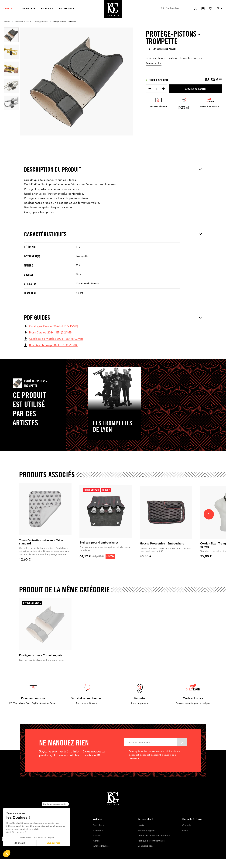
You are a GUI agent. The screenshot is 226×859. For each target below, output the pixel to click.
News (185, 830)
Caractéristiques (113, 234)
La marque (25, 8)
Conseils (186, 825)
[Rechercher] (175, 8)
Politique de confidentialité (151, 840)
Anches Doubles (101, 845)
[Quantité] (156, 89)
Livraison (142, 825)
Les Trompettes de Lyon (112, 426)
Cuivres (97, 835)
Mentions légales (146, 830)
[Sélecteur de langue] (219, 8)
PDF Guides (113, 317)
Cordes (96, 840)
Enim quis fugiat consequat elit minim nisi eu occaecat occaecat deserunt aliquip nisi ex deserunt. (154, 755)
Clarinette (98, 830)
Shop (6, 8)
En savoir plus (153, 63)
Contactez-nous (145, 845)
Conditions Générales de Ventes (154, 835)
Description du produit (113, 169)
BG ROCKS (47, 8)
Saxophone (98, 825)
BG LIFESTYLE (66, 8)
